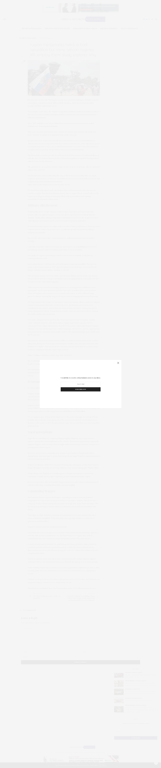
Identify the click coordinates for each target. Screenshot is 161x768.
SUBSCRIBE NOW (80, 389)
